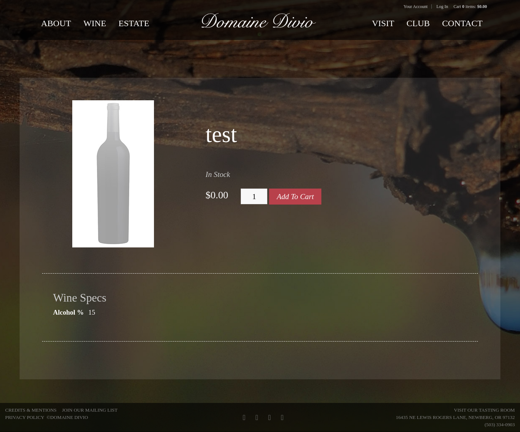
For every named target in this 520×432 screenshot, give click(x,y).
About (56, 23)
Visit (383, 23)
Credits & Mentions (30, 410)
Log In (442, 6)
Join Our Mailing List (90, 410)
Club (418, 23)
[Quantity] (254, 197)
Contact (462, 23)
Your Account (415, 6)
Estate (133, 23)
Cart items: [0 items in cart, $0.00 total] (470, 6)
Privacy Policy (24, 417)
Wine (95, 23)
